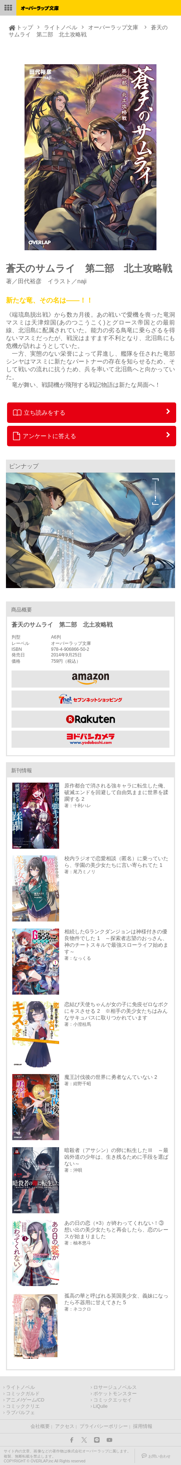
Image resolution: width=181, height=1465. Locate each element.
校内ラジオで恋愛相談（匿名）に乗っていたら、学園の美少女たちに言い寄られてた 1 (116, 861)
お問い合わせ (159, 1456)
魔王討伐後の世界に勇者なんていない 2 (110, 1077)
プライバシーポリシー (104, 1426)
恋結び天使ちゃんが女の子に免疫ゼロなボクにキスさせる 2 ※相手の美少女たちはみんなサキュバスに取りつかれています (116, 1011)
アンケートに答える (44, 436)
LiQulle (100, 1406)
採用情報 (142, 1426)
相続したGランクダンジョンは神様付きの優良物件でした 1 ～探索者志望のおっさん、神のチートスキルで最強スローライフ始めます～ (116, 942)
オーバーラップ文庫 (113, 27)
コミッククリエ (23, 1406)
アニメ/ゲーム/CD (25, 1400)
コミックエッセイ (112, 1400)
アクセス (64, 1426)
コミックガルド (23, 1393)
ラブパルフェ (20, 1412)
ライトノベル (60, 27)
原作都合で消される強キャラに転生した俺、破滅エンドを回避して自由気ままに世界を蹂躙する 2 (116, 792)
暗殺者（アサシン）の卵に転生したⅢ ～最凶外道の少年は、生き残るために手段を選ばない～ (116, 1157)
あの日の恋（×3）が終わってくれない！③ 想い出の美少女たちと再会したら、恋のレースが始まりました (116, 1229)
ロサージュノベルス (115, 1387)
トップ (24, 27)
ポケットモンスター (115, 1393)
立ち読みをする (39, 412)
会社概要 (40, 1426)
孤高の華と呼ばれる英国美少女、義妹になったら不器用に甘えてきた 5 (116, 1299)
